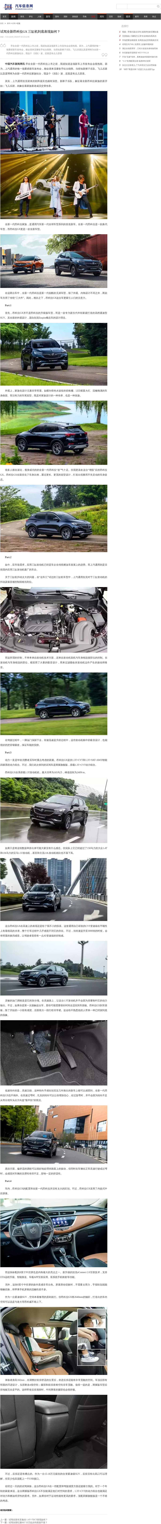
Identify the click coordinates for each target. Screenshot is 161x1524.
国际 (65, 17)
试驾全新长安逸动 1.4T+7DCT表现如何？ (28, 1519)
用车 (102, 16)
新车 (48, 16)
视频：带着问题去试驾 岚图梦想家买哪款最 (140, 32)
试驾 (93, 17)
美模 (145, 17)
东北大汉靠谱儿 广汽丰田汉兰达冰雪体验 (139, 65)
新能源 (75, 17)
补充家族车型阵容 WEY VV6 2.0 (135, 53)
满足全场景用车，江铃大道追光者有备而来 (140, 49)
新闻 (13, 16)
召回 (111, 17)
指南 (119, 17)
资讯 (22, 17)
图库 (128, 16)
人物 (39, 17)
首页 (4, 17)
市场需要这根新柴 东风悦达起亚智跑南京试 (140, 40)
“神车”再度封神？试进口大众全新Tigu (139, 69)
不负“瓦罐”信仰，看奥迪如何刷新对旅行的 (140, 57)
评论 (31, 17)
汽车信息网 (9, 37)
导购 (84, 17)
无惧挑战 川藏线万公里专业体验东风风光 (139, 36)
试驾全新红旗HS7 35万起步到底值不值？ (28, 1522)
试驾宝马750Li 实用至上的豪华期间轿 (137, 44)
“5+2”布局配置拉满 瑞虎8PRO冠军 (136, 61)
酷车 (137, 17)
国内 (57, 17)
